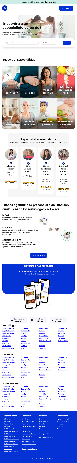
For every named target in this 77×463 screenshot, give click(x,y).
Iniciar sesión (66, 8)
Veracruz (61, 333)
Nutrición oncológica (11, 439)
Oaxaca (42, 331)
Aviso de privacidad (28, 421)
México (23, 341)
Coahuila (5, 338)
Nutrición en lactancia (12, 451)
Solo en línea (63, 341)
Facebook (60, 424)
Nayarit (24, 348)
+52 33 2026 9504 (63, 421)
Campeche (6, 336)
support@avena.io (63, 419)
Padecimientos (44, 429)
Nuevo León (43, 328)
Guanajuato (25, 331)
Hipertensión (8, 419)
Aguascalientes (8, 328)
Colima (5, 341)
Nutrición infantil (10, 441)
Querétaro (43, 336)
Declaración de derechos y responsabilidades (28, 438)
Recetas (42, 426)
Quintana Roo (44, 338)
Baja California (8, 331)
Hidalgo (24, 336)
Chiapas (5, 343)
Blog (40, 419)
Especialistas (43, 421)
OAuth (24, 446)
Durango (24, 328)
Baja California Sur (9, 333)
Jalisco (23, 338)
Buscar (67, 43)
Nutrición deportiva (11, 431)
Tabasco (42, 348)
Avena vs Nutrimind (46, 437)
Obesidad (7, 421)
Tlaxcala (61, 331)
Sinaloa (42, 343)
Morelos (24, 346)
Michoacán (25, 343)
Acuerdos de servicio (29, 444)
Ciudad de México (9, 348)
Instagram (60, 426)
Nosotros (25, 419)
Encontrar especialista (38, 255)
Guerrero (24, 333)
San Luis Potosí (45, 341)
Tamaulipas (62, 328)
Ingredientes (43, 424)
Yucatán (61, 336)
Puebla (42, 333)
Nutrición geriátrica (11, 429)
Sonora (42, 346)
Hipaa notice (26, 424)
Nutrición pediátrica (11, 444)
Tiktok (59, 429)
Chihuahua (6, 346)
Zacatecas (62, 338)
